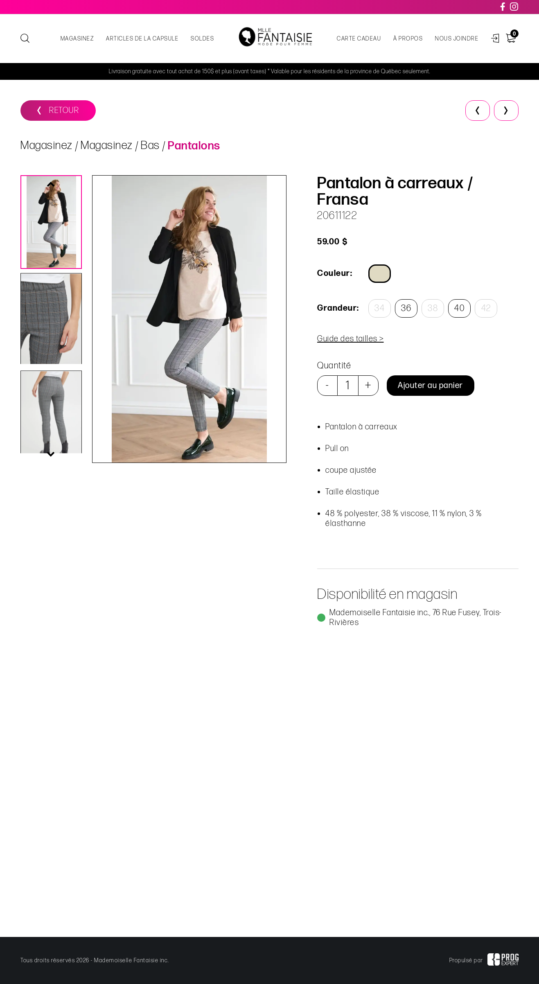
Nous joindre (456, 38)
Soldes (202, 38)
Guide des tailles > (350, 339)
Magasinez (77, 38)
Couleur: (334, 273)
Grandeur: (337, 308)
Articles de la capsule (142, 38)
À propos (408, 38)
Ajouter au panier (430, 385)
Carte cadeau (359, 38)
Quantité (334, 365)
